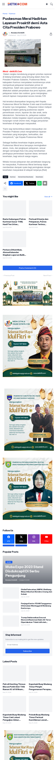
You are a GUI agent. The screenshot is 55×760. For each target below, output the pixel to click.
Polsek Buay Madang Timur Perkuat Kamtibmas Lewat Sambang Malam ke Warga (39, 717)
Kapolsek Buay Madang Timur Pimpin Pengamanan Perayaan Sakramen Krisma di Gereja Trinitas (40, 687)
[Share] (50, 34)
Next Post (47, 275)
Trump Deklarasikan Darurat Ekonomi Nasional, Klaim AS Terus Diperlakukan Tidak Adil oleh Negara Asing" (36, 619)
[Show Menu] (3, 4)
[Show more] (5, 188)
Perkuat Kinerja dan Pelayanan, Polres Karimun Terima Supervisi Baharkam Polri (39, 222)
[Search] (51, 4)
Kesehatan (39, 177)
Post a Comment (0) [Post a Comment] (27, 268)
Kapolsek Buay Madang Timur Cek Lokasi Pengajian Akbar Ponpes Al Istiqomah (14, 717)
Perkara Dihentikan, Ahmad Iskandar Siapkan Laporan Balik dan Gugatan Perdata (14, 252)
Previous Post (9, 275)
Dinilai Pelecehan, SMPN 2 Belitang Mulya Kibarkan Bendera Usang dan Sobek (36, 591)
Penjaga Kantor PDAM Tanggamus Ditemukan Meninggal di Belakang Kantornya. (36, 605)
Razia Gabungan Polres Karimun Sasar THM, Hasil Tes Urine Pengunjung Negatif (14, 222)
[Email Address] (27, 644)
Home (5, 14)
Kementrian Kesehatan (25, 177)
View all (47, 197)
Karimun (12, 14)
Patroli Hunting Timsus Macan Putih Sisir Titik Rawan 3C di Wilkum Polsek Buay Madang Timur (14, 687)
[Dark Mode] (47, 4)
